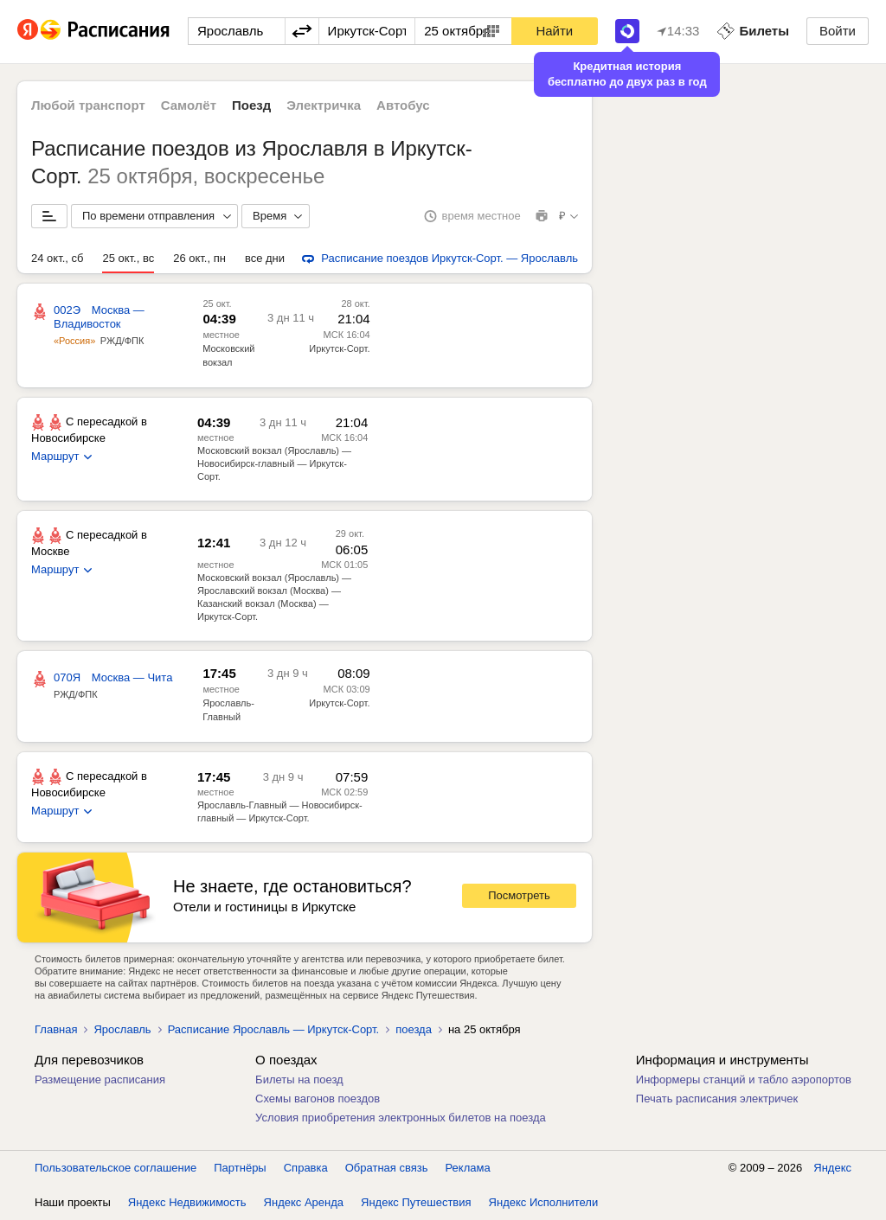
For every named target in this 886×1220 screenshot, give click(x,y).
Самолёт (188, 105)
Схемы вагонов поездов (317, 1098)
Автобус (403, 105)
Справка (306, 1167)
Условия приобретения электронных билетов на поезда (400, 1117)
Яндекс (832, 1167)
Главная (56, 1029)
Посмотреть (519, 895)
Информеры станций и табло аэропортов (743, 1079)
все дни (265, 258)
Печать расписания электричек (717, 1098)
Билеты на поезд (299, 1079)
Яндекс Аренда (303, 1202)
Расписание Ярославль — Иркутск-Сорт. (274, 1029)
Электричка (323, 105)
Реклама (468, 1167)
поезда (413, 1029)
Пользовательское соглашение (115, 1167)
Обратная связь (386, 1167)
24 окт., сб (57, 258)
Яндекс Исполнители (544, 1202)
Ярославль (122, 1029)
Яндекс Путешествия (416, 1202)
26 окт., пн (199, 258)
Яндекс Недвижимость (187, 1202)
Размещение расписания (100, 1079)
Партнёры (240, 1167)
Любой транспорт (88, 105)
